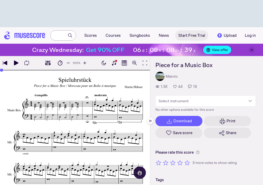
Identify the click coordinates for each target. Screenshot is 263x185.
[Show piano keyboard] (114, 63)
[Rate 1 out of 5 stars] (158, 163)
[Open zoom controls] (134, 63)
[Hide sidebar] (150, 121)
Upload (227, 35)
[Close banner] (252, 50)
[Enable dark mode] (104, 63)
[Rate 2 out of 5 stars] (166, 163)
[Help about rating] (198, 152)
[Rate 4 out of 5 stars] (180, 163)
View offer (217, 50)
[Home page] (24, 35)
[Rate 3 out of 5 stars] (173, 163)
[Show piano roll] (124, 63)
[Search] (70, 35)
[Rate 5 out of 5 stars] (187, 163)
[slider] (1, 70)
